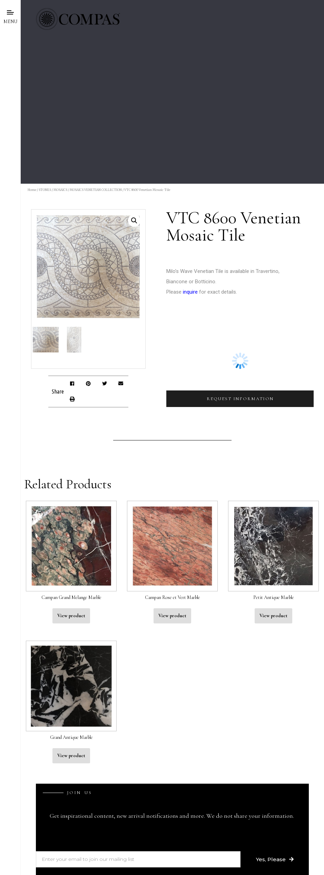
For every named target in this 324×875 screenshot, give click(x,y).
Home (32, 190)
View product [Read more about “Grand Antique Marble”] (71, 756)
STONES (45, 190)
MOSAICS (60, 190)
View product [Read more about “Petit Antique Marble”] (273, 616)
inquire (190, 292)
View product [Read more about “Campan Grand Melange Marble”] (71, 616)
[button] (72, 383)
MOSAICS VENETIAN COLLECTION (96, 190)
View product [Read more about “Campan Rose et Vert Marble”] (172, 616)
